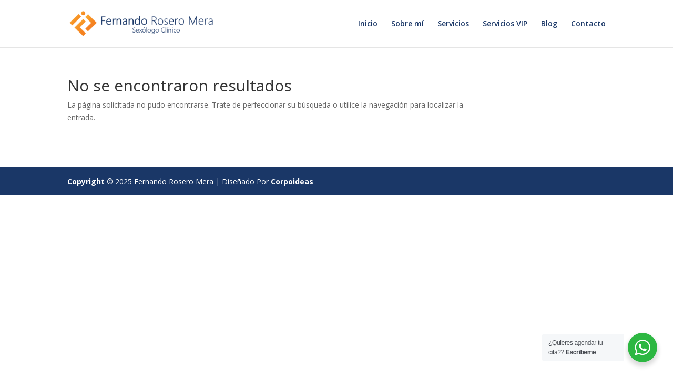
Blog (549, 24)
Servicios (453, 24)
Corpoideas (292, 181)
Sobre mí (407, 24)
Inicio (368, 24)
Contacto (588, 24)
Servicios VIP (505, 24)
